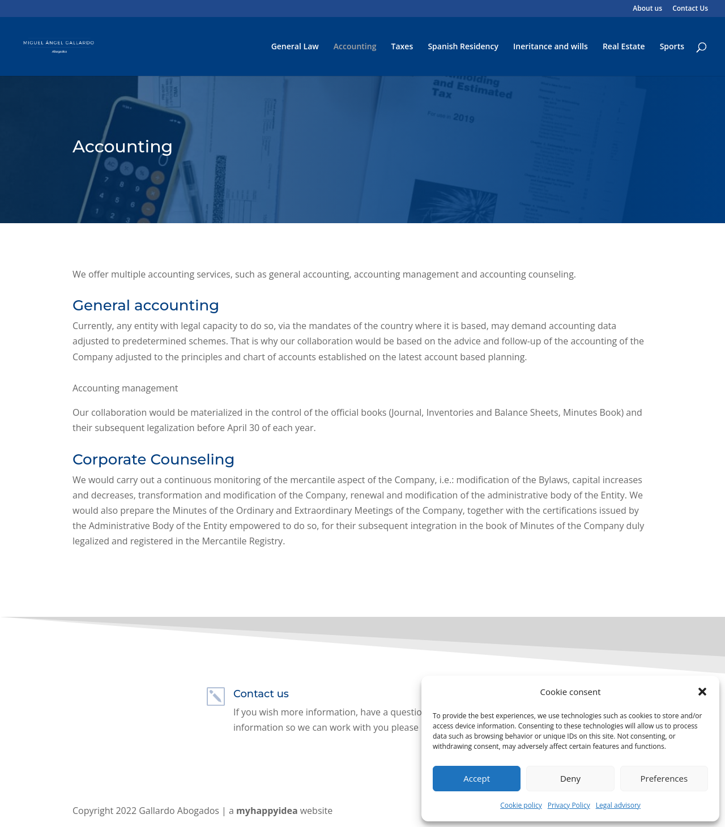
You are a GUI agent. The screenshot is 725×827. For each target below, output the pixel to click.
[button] (702, 691)
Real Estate (624, 47)
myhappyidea (266, 810)
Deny (570, 778)
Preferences (664, 778)
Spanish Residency (463, 47)
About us (647, 9)
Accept (476, 778)
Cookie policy (521, 805)
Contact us (261, 694)
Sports (672, 47)
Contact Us (690, 9)
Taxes (402, 47)
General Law (295, 47)
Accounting (355, 47)
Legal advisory (618, 805)
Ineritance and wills (550, 47)
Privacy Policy (569, 805)
